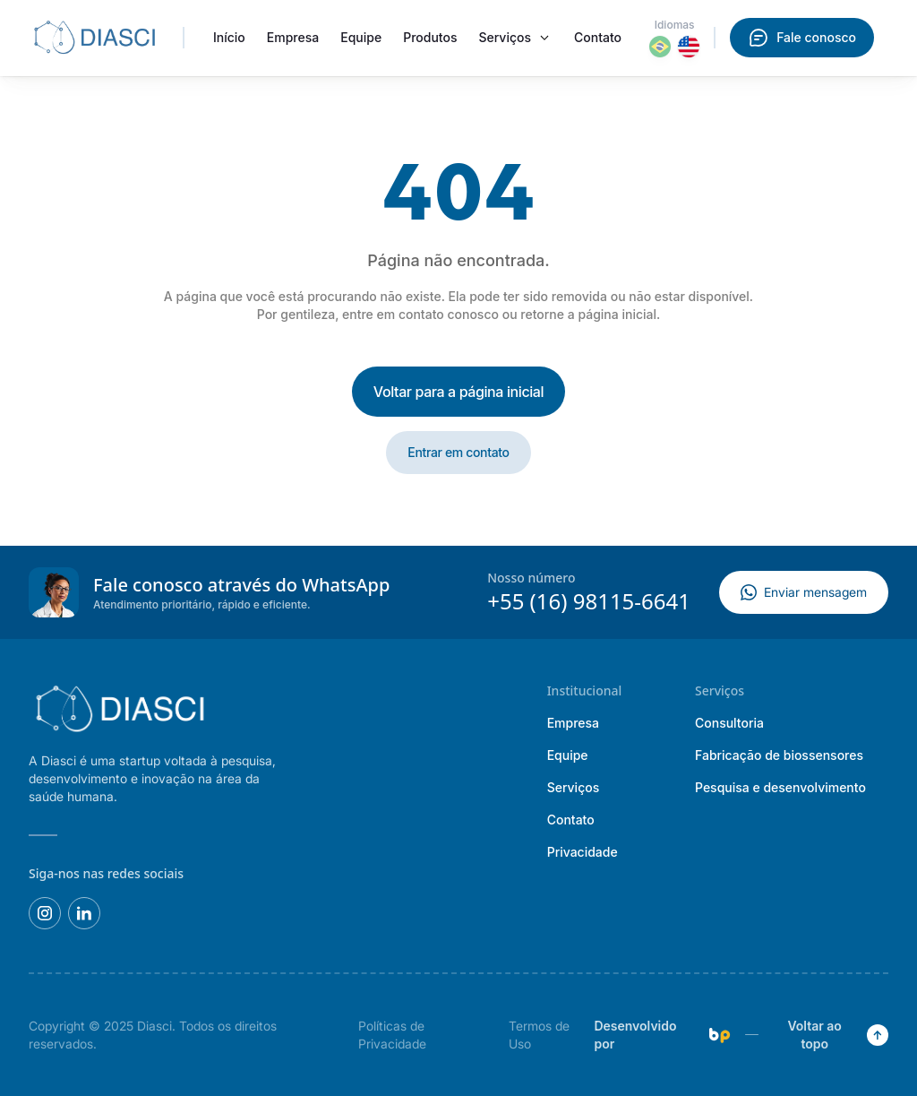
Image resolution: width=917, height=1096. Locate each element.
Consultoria (729, 722)
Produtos (430, 37)
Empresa (293, 37)
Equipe (360, 37)
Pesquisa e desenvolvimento (780, 787)
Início (229, 37)
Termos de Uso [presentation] (539, 1035)
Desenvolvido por (662, 1034)
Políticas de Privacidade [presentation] (392, 1035)
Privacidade (582, 851)
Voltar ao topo (837, 1034)
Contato (597, 37)
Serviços (504, 37)
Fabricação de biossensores (779, 755)
